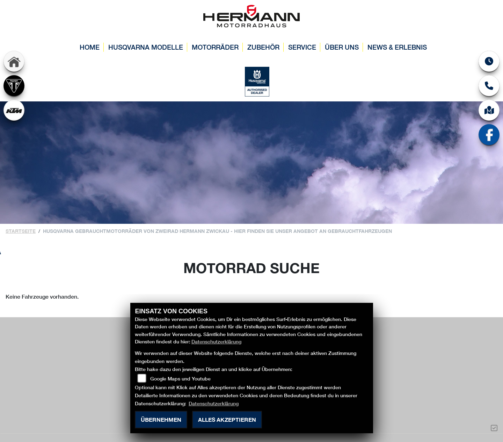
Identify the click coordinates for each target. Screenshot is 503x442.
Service (302, 47)
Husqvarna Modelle (145, 47)
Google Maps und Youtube (180, 379)
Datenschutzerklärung (216, 341)
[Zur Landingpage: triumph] (13, 85)
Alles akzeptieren (227, 419)
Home (90, 47)
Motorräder (215, 47)
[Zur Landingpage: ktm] (13, 110)
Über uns (342, 47)
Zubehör (263, 47)
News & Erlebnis (397, 47)
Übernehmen (161, 419)
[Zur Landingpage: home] (13, 61)
